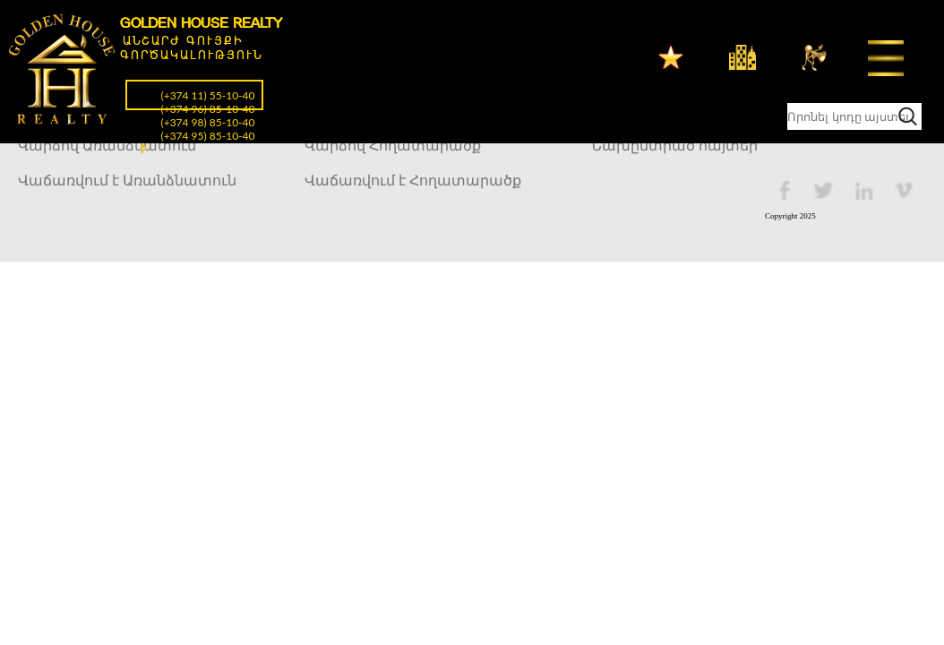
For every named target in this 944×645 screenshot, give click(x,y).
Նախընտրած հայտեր (674, 145)
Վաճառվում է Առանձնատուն (127, 180)
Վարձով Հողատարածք (393, 145)
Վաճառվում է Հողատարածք (413, 180)
